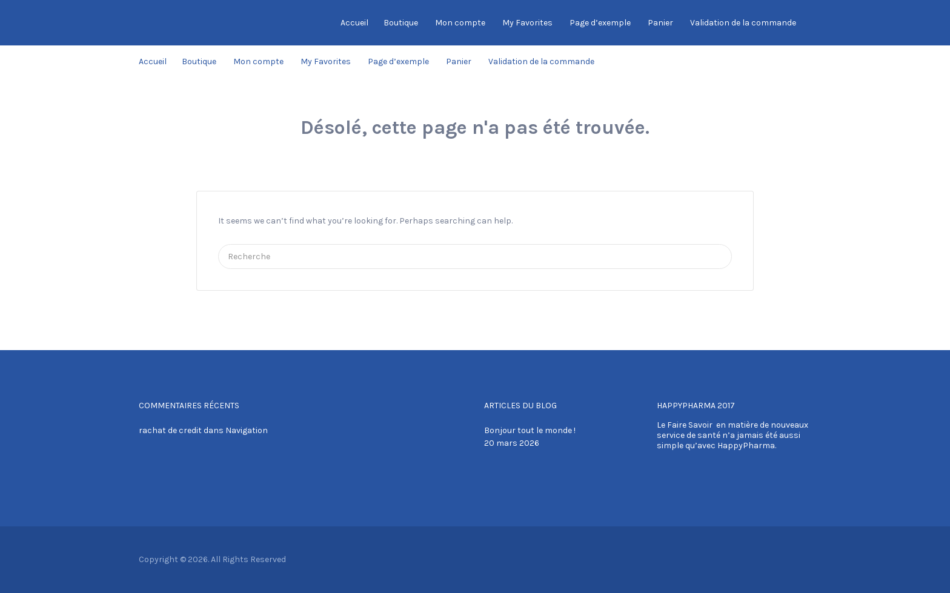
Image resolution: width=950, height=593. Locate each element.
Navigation (246, 430)
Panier (660, 23)
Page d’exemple (600, 23)
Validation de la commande (743, 23)
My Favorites (527, 23)
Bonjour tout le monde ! (530, 430)
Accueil (354, 23)
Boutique (401, 23)
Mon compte (460, 23)
